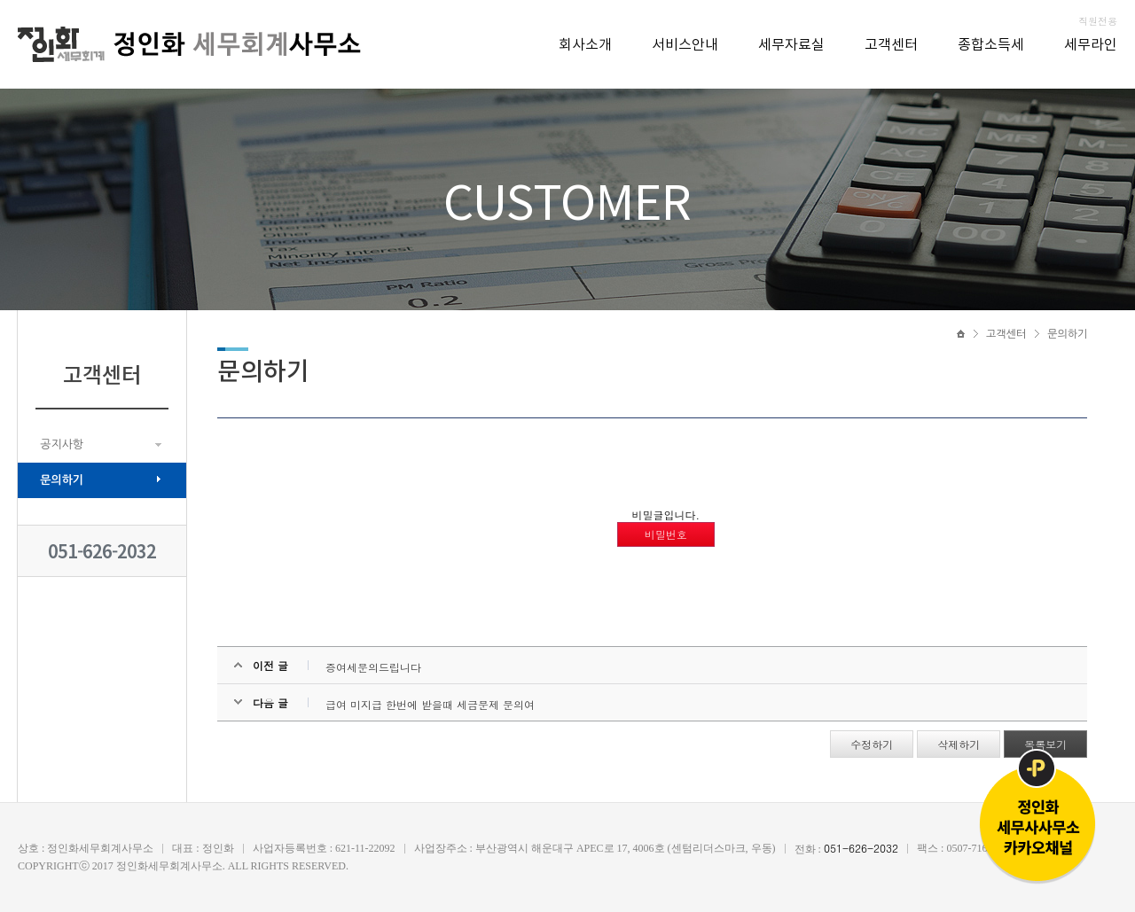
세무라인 (1090, 45)
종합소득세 (991, 45)
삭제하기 (958, 744)
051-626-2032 (102, 551)
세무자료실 (791, 45)
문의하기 (61, 480)
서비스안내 (685, 45)
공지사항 (61, 444)
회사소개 (585, 45)
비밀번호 (666, 534)
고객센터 (891, 45)
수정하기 (871, 744)
